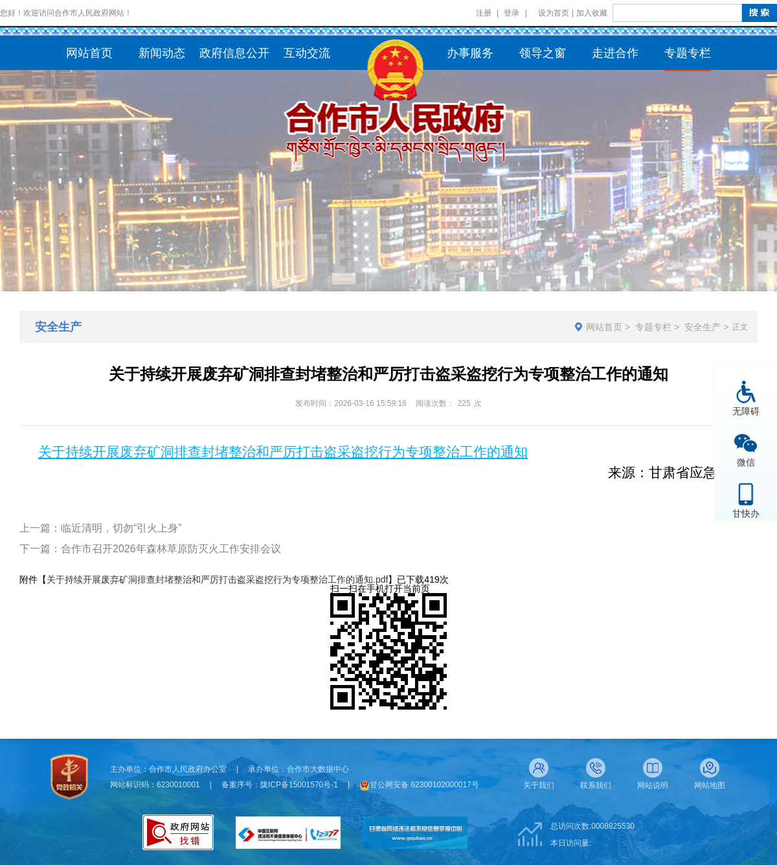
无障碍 (746, 411)
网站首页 (604, 327)
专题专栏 (653, 327)
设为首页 (553, 12)
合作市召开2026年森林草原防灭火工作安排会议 (171, 548)
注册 (483, 12)
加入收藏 (591, 12)
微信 (746, 462)
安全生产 (702, 327)
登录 (511, 12)
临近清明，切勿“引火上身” (121, 528)
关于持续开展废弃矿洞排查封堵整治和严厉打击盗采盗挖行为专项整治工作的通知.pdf (217, 579)
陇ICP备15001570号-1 (299, 784)
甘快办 (746, 513)
